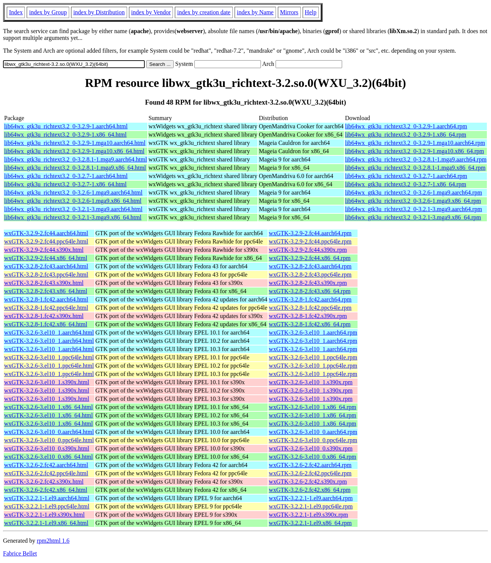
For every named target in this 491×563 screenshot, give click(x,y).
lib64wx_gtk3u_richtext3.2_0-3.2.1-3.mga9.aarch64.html (73, 209)
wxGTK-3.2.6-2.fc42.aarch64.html (46, 465)
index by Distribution (99, 12)
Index (16, 12)
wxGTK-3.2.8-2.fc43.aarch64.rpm (310, 266)
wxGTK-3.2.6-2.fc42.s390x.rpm (308, 481)
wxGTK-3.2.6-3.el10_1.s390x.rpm (311, 382)
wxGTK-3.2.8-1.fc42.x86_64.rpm (309, 324)
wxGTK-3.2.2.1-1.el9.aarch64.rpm (311, 498)
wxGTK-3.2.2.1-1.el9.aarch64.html (46, 498)
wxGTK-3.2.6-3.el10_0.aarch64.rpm (313, 432)
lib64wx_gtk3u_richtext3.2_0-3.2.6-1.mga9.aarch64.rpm (413, 192)
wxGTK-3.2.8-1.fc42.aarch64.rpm (310, 299)
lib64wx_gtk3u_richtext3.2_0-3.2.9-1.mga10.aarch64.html (74, 143)
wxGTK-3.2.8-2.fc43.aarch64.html (46, 266)
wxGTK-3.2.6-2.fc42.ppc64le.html (46, 473)
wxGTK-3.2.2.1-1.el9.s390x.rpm (308, 514)
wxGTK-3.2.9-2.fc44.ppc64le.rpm (310, 241)
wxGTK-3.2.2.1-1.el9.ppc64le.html (46, 506)
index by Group (48, 12)
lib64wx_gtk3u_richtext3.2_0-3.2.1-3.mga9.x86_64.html (72, 217)
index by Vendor (151, 12)
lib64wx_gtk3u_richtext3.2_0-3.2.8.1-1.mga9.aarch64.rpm (415, 159)
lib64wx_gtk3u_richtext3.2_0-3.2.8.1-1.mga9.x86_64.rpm (415, 167)
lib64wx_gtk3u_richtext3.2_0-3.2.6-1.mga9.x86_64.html (72, 201)
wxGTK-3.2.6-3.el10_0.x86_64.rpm (312, 456)
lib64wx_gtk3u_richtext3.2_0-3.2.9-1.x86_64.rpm (405, 134)
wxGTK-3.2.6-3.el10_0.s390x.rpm (311, 448)
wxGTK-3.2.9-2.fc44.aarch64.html (46, 233)
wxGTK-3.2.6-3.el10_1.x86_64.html (48, 407)
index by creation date (203, 12)
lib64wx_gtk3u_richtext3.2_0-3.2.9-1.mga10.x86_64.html (74, 151)
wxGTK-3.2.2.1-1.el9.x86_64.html (46, 523)
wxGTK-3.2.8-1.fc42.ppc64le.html (46, 307)
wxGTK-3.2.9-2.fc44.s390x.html (43, 250)
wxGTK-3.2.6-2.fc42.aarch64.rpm (310, 465)
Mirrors (289, 12)
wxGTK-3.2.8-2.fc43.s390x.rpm (308, 283)
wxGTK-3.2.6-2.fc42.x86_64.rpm (309, 490)
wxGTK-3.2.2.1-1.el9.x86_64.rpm (310, 523)
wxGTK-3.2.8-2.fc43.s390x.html (43, 283)
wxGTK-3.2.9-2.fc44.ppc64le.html (46, 241)
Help (311, 12)
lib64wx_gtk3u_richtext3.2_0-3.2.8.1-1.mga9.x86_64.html (75, 167)
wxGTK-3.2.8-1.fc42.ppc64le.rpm (310, 307)
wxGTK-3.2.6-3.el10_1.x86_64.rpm (312, 407)
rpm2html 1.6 (53, 540)
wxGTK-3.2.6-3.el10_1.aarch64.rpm (313, 332)
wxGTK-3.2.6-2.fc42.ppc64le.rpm (310, 473)
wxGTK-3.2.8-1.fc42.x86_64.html (45, 324)
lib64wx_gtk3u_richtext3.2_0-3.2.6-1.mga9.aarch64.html (73, 192)
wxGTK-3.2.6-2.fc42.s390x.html (43, 481)
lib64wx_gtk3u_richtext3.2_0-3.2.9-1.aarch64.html (65, 126)
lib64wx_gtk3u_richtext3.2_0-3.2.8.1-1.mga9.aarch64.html (75, 159)
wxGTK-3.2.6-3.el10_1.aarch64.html (49, 332)
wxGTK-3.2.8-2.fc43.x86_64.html (45, 291)
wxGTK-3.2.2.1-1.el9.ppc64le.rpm (311, 506)
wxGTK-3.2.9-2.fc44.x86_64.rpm (309, 258)
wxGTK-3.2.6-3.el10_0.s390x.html (46, 448)
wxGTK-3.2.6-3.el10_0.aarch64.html (49, 432)
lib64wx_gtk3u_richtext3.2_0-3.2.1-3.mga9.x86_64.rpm (413, 217)
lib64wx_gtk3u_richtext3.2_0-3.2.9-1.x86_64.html (65, 134)
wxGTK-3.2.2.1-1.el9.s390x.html (44, 514)
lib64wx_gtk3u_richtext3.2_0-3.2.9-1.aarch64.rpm (406, 126)
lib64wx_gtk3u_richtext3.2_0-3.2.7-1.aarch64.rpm (406, 176)
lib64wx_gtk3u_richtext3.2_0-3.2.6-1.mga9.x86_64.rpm (413, 201)
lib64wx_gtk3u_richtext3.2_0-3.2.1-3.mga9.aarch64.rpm (413, 209)
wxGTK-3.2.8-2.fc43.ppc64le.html (46, 274)
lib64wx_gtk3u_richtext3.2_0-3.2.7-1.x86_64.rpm (405, 184)
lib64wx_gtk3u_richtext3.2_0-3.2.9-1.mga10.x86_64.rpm (414, 151)
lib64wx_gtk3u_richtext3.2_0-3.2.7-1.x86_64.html (65, 184)
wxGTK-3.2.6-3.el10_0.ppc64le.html (49, 440)
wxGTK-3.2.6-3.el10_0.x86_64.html (48, 456)
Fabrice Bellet (20, 553)
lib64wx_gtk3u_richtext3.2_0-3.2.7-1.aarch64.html (65, 176)
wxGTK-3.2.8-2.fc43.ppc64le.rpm (310, 274)
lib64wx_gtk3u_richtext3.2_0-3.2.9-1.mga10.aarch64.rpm (415, 143)
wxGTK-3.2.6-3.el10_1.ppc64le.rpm (313, 357)
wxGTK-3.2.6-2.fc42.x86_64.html (45, 490)
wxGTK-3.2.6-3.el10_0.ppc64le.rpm (313, 440)
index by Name (255, 12)
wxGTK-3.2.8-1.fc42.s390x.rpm (308, 316)
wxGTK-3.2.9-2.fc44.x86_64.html (45, 258)
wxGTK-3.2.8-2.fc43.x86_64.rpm (309, 291)
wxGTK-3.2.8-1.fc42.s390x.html (43, 316)
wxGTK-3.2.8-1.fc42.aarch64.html (46, 299)
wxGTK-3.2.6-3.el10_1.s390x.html (46, 382)
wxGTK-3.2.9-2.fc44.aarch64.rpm (310, 233)
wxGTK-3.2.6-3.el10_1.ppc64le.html (49, 357)
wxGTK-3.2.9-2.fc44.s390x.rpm (308, 250)
